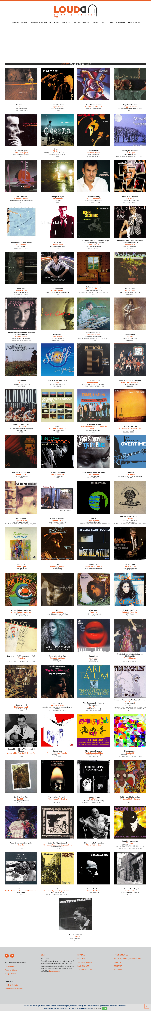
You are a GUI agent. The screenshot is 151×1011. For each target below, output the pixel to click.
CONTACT (122, 22)
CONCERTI (104, 22)
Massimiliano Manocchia (14, 989)
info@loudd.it (54, 971)
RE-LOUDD (25, 22)
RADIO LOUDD (54, 22)
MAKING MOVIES (84, 22)
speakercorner (84, 962)
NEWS (95, 22)
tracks (117, 962)
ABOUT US (132, 22)
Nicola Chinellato (11, 985)
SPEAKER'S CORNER (39, 22)
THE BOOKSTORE (69, 22)
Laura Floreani (10, 966)
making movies (121, 955)
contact (118, 966)
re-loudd (81, 958)
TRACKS (113, 22)
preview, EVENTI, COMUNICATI (127, 958)
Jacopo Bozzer (10, 974)
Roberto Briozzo (11, 970)
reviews (81, 955)
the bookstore (84, 970)
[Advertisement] (75, 43)
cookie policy (96, 1008)
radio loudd (83, 966)
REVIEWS (15, 22)
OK (105, 1008)
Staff (43, 955)
